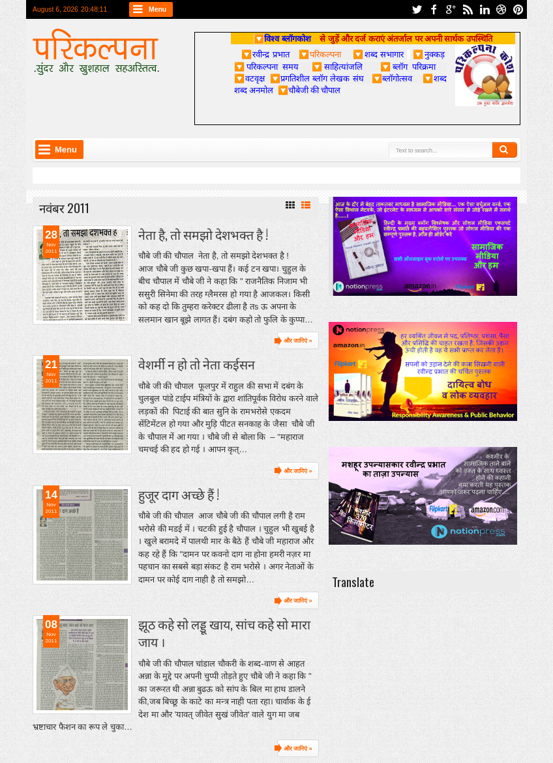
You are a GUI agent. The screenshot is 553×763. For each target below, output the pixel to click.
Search (504, 150)
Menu (157, 9)
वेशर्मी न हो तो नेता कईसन (196, 363)
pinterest (518, 9)
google (450, 9)
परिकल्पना (320, 54)
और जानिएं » (298, 341)
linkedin (484, 9)
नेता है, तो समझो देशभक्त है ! (203, 234)
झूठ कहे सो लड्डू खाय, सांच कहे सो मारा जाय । (224, 632)
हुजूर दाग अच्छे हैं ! (178, 494)
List (305, 205)
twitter (416, 9)
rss (467, 9)
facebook (433, 9)
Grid (290, 205)
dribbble (501, 9)
